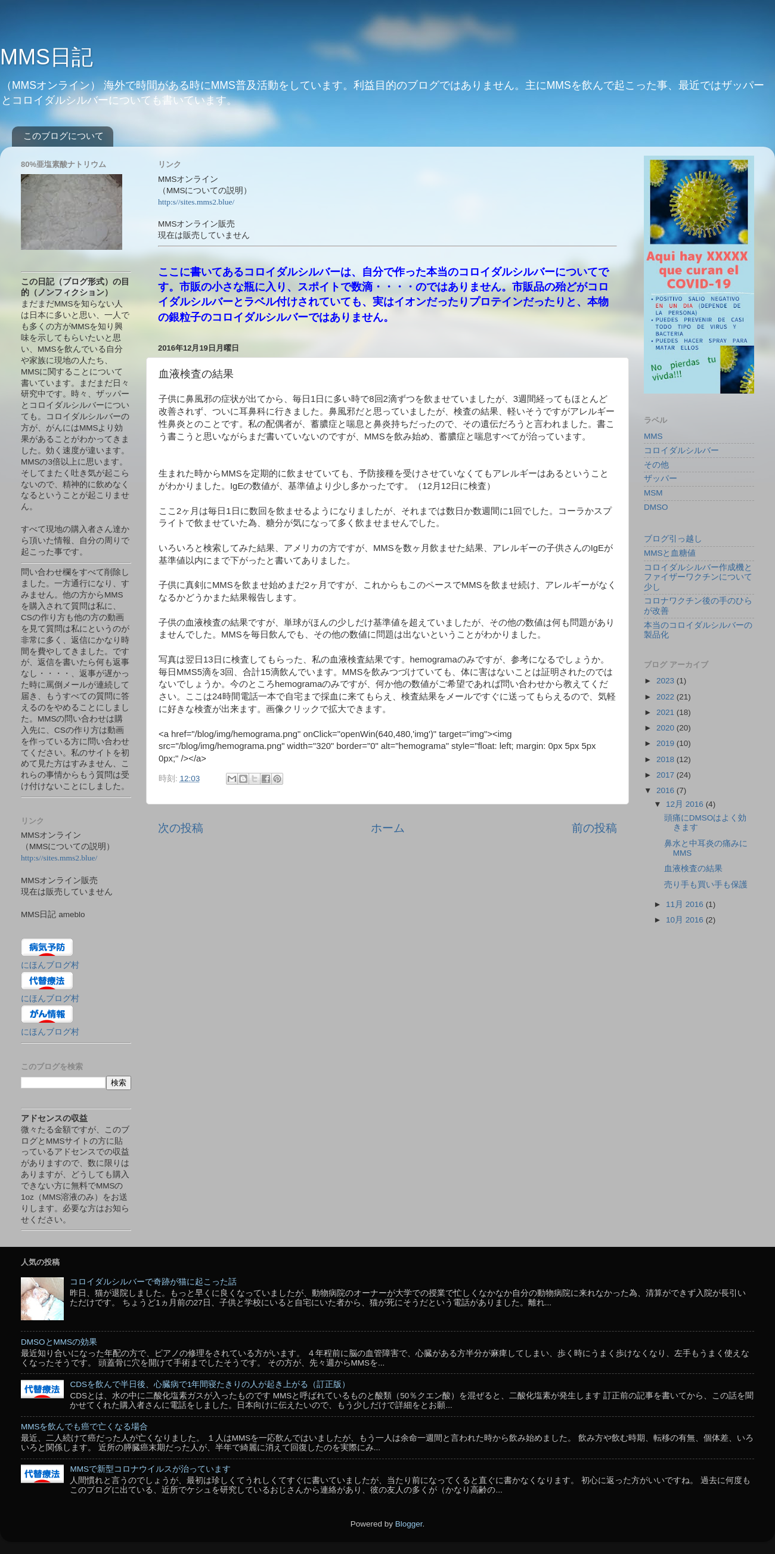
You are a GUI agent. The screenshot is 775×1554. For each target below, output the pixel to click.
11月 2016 (686, 904)
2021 (666, 712)
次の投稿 (180, 828)
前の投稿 (594, 828)
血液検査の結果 (693, 868)
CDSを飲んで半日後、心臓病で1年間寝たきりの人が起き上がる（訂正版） (210, 1384)
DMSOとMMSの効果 (59, 1342)
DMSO (656, 507)
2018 (666, 759)
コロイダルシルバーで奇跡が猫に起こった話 (153, 1281)
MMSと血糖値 (670, 553)
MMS (653, 436)
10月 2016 (686, 919)
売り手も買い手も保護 (706, 884)
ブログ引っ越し (673, 538)
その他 (656, 464)
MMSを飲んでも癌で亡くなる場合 (84, 1426)
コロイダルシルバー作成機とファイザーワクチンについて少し (698, 577)
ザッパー (660, 478)
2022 (666, 696)
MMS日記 (46, 57)
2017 (666, 774)
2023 (666, 680)
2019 (666, 743)
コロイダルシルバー (681, 450)
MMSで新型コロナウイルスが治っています (150, 1469)
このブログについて (63, 136)
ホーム (388, 828)
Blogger (409, 1523)
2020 (666, 727)
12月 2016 (686, 804)
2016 (666, 790)
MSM (653, 492)
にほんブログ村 (50, 965)
